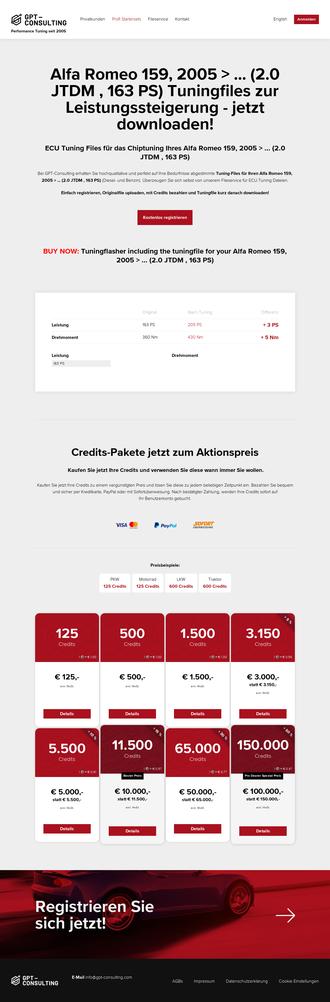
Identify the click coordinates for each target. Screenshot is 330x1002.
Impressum (204, 981)
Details (67, 714)
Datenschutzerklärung (247, 981)
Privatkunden (92, 19)
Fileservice (158, 19)
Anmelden (306, 19)
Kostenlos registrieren (165, 217)
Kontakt (182, 19)
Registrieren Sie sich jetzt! (94, 919)
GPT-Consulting (59, 174)
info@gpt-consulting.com (108, 977)
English (280, 19)
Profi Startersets (126, 19)
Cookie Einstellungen (299, 981)
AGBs (177, 981)
